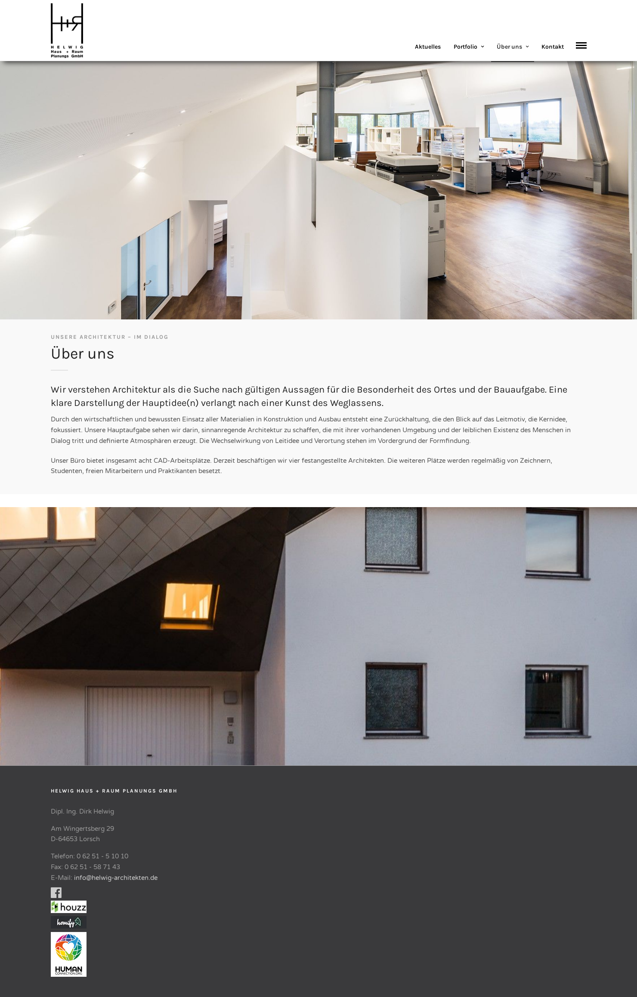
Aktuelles (428, 46)
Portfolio (465, 46)
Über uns (509, 46)
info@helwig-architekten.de (116, 878)
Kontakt (552, 46)
